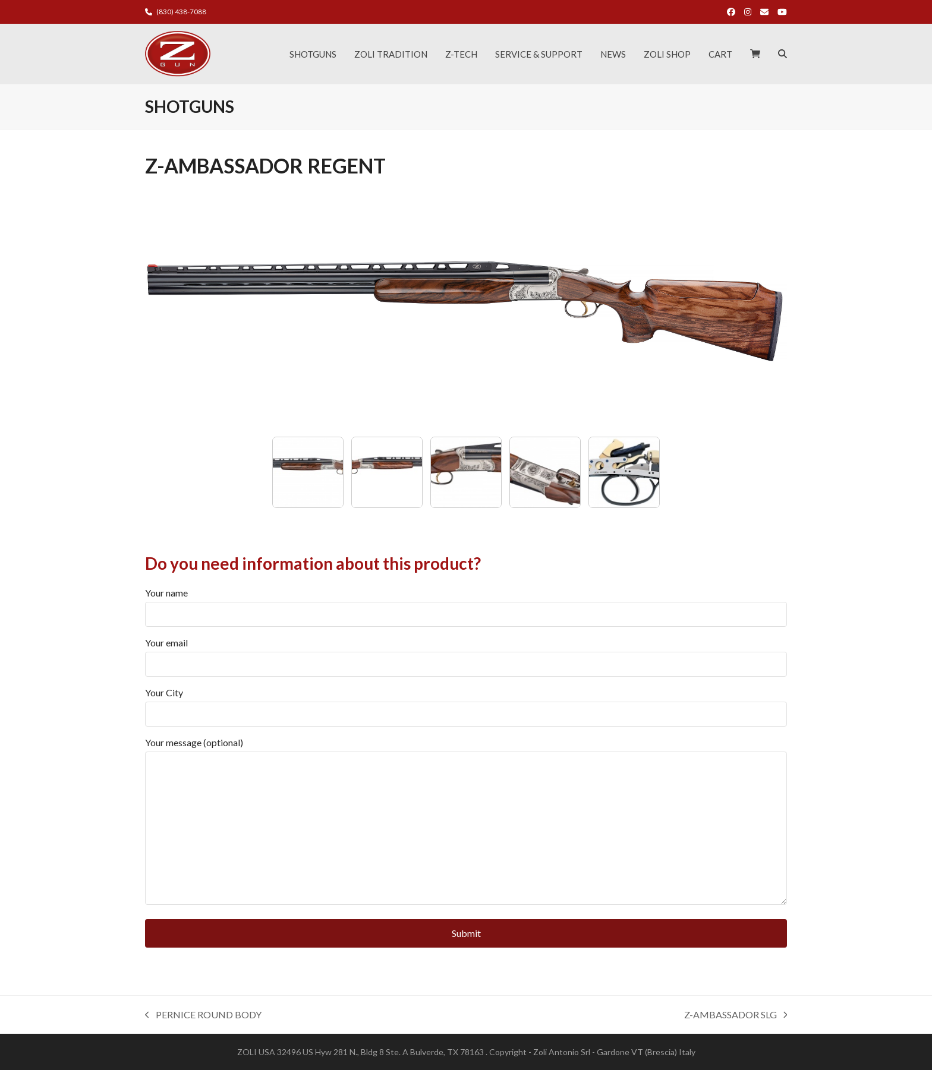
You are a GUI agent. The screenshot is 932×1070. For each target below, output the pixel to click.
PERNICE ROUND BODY (203, 1015)
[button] (755, 54)
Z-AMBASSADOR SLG (736, 1015)
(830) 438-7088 (181, 11)
